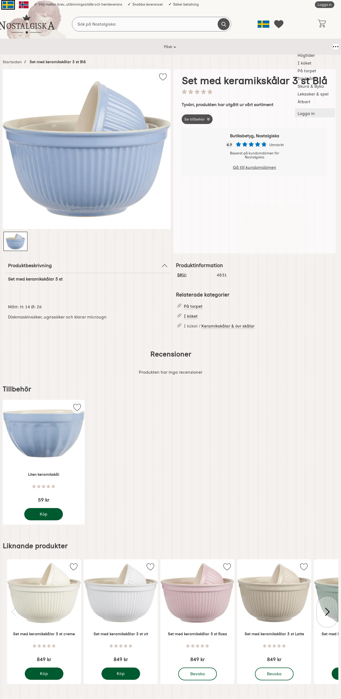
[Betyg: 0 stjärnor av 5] (254, 92)
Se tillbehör (194, 119)
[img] (163, 77)
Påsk (61, 46)
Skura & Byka (191, 46)
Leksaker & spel (227, 46)
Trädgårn (160, 46)
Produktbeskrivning (88, 265)
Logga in (325, 5)
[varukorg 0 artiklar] (322, 24)
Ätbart (257, 46)
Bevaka (198, 674)
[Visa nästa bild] (327, 612)
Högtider (83, 46)
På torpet (133, 46)
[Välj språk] (263, 24)
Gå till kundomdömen (254, 167)
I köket (108, 46)
